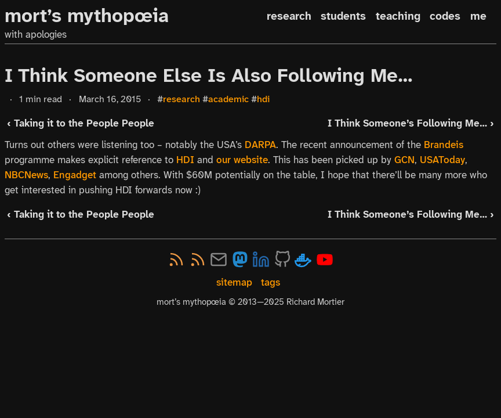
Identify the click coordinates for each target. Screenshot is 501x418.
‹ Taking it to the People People (80, 123)
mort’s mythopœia (87, 15)
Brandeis (443, 144)
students (343, 16)
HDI (185, 159)
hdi (263, 99)
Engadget (74, 174)
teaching (398, 16)
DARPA (260, 144)
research (289, 16)
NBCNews (26, 174)
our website (242, 159)
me (478, 16)
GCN (404, 159)
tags (270, 283)
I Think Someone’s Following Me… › (411, 123)
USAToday (442, 159)
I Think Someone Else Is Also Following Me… (209, 75)
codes (445, 16)
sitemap (234, 283)
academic (228, 99)
